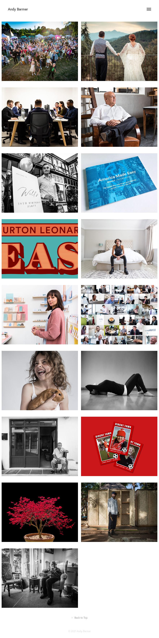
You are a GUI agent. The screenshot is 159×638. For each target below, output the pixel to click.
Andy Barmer (18, 9)
